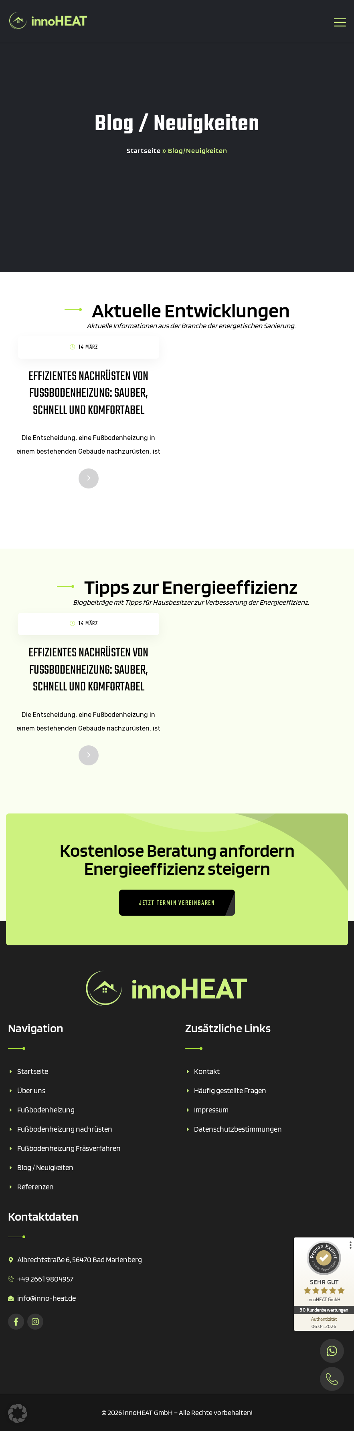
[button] (17, 1413)
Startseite (144, 150)
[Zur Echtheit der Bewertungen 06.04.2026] (324, 1322)
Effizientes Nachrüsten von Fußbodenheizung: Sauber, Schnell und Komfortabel (88, 393)
